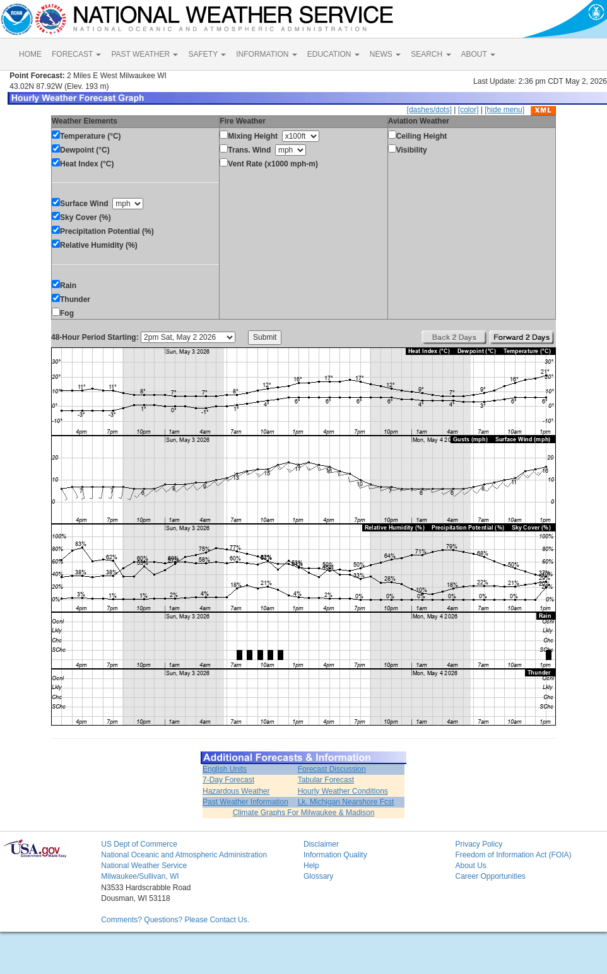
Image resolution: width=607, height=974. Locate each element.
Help (311, 865)
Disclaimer (321, 844)
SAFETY (207, 54)
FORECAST (76, 54)
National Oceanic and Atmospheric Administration (184, 854)
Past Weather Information (245, 801)
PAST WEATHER (144, 54)
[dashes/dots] (429, 109)
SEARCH (431, 54)
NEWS (385, 54)
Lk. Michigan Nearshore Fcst (346, 801)
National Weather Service (144, 865)
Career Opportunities (490, 876)
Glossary (318, 876)
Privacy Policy (478, 844)
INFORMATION (266, 54)
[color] (468, 109)
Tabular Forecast (326, 779)
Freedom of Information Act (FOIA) (513, 854)
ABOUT (478, 54)
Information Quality (335, 854)
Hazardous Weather (236, 791)
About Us (470, 865)
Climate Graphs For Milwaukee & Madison (304, 812)
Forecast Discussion (332, 769)
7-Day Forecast (228, 779)
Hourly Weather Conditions (343, 791)
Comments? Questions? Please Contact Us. (175, 919)
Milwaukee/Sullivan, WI (140, 876)
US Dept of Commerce (139, 844)
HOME (30, 54)
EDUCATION (333, 54)
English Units (225, 769)
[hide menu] (504, 109)
